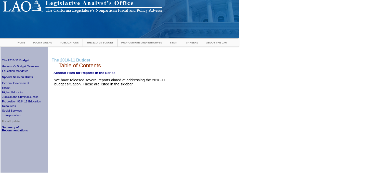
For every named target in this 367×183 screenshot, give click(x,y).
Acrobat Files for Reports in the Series (84, 73)
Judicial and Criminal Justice (20, 96)
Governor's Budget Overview (20, 66)
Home (21, 42)
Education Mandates (15, 70)
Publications (69, 42)
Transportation (11, 115)
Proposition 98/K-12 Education (21, 101)
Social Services (12, 110)
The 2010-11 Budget (15, 60)
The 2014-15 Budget (100, 42)
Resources (9, 106)
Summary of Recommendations (15, 129)
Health (6, 87)
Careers (192, 42)
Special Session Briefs (17, 77)
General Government (15, 83)
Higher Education (13, 92)
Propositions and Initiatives (141, 42)
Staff (174, 42)
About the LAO (216, 42)
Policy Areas (42, 42)
